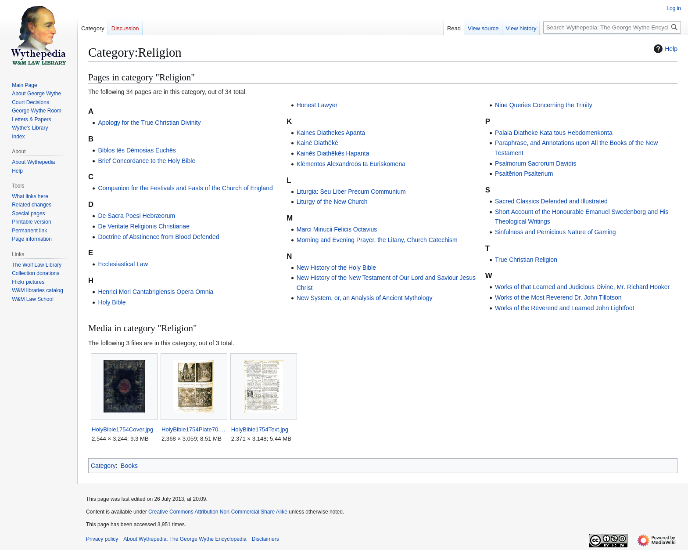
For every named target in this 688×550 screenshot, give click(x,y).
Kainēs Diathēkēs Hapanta (333, 153)
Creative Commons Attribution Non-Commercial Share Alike (217, 512)
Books (129, 465)
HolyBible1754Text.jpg (259, 429)
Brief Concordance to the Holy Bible (146, 160)
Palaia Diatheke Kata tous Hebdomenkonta (554, 132)
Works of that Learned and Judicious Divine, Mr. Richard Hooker (582, 286)
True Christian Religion (526, 259)
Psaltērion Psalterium (524, 173)
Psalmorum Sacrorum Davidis (535, 163)
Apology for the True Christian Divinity (149, 122)
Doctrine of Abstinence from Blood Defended (158, 236)
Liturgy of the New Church (332, 201)
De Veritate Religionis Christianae (144, 226)
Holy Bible (111, 302)
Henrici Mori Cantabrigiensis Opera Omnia (155, 291)
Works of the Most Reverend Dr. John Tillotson (558, 297)
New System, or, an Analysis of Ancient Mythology (365, 297)
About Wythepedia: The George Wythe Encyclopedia (184, 539)
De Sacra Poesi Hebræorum (136, 215)
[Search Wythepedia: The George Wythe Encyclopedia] (612, 27)
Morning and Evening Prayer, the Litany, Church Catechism (377, 239)
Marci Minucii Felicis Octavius (337, 229)
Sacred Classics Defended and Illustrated (551, 201)
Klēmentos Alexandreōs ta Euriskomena (351, 163)
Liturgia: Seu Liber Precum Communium (351, 191)
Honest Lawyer (317, 105)
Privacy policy (102, 539)
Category (103, 465)
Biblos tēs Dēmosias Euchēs (137, 150)
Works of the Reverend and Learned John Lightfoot (564, 307)
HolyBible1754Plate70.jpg (193, 429)
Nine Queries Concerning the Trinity (543, 105)
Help (664, 48)
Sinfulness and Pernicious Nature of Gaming (555, 231)
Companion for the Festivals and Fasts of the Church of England (185, 188)
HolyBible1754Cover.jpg (122, 429)
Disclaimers (265, 539)
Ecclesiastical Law (123, 264)
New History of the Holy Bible (336, 267)
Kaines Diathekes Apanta (331, 132)
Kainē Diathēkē (317, 142)
